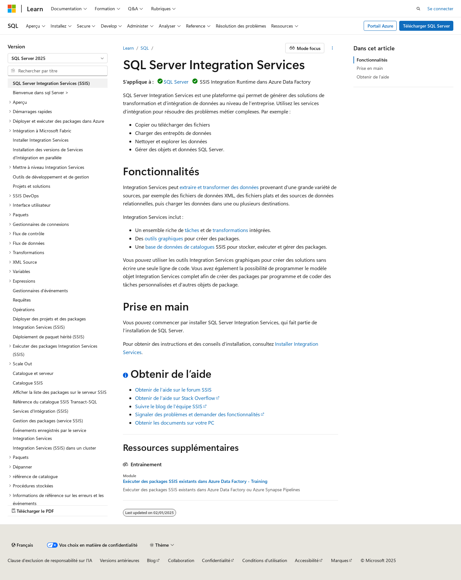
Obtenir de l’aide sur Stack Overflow (175, 397)
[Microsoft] (12, 8)
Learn (128, 48)
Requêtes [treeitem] (22, 300)
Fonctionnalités (372, 60)
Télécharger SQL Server (426, 26)
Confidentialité (216, 560)
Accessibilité (307, 560)
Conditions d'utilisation (264, 560)
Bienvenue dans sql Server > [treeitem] (41, 92)
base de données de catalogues (179, 246)
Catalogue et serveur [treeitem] (33, 373)
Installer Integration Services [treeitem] (41, 140)
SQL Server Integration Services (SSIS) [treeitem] (51, 83)
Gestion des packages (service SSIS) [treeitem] (48, 421)
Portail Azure (380, 26)
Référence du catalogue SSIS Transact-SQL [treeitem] (55, 402)
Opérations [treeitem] (24, 309)
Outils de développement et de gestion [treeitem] (51, 177)
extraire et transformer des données (219, 187)
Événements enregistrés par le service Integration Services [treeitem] (49, 434)
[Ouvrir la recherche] (418, 8)
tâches (192, 230)
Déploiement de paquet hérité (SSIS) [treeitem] (48, 337)
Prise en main (370, 68)
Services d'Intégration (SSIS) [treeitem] (40, 411)
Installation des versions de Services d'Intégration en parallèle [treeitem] (48, 153)
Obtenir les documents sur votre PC (174, 422)
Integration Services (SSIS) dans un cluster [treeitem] (54, 448)
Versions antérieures (119, 560)
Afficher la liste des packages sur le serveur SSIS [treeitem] (60, 392)
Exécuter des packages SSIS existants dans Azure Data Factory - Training (195, 481)
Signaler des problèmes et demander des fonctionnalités (197, 414)
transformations (230, 230)
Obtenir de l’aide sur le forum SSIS (173, 389)
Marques (339, 560)
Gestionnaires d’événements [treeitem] (40, 290)
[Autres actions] (332, 48)
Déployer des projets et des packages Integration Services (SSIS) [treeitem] (49, 323)
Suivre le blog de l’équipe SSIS (168, 406)
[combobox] (58, 58)
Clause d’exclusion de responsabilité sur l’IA (50, 560)
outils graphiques (164, 238)
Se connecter (440, 8)
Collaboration (181, 560)
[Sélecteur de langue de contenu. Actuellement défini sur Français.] (22, 545)
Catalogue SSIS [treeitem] (28, 383)
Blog (151, 560)
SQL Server (176, 81)
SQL (145, 48)
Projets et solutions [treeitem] (31, 186)
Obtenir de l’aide (373, 77)
